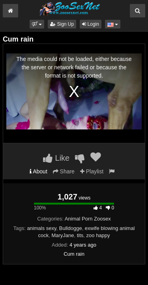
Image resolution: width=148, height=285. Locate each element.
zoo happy (98, 235)
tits (80, 235)
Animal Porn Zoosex (88, 219)
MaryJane (62, 235)
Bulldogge (70, 228)
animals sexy (41, 228)
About (38, 171)
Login (90, 24)
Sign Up (62, 24)
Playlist (91, 171)
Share (64, 171)
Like (56, 158)
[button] (37, 24)
